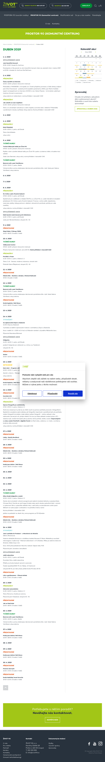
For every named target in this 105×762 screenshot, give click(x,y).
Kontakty (56, 24)
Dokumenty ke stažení (57, 739)
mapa (41, 748)
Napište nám (52, 720)
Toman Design (97, 753)
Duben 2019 (41, 44)
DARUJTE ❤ (86, 5)
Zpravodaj (53, 748)
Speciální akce (87, 83)
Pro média (7, 746)
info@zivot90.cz (34, 753)
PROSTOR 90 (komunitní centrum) (44, 15)
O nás (47, 24)
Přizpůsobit (52, 394)
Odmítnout (32, 394)
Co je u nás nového (82, 15)
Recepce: (61, 6)
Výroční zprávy (54, 746)
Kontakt (29, 739)
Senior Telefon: (33, 6)
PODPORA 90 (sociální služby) (16, 15)
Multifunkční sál (66, 15)
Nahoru (5, 687)
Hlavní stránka (7, 44)
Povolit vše (73, 394)
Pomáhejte (96, 15)
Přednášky (91, 81)
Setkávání (98, 81)
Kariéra (6, 750)
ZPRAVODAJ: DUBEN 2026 (87, 109)
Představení (83, 81)
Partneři (6, 748)
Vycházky (78, 83)
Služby (51, 743)
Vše (77, 81)
